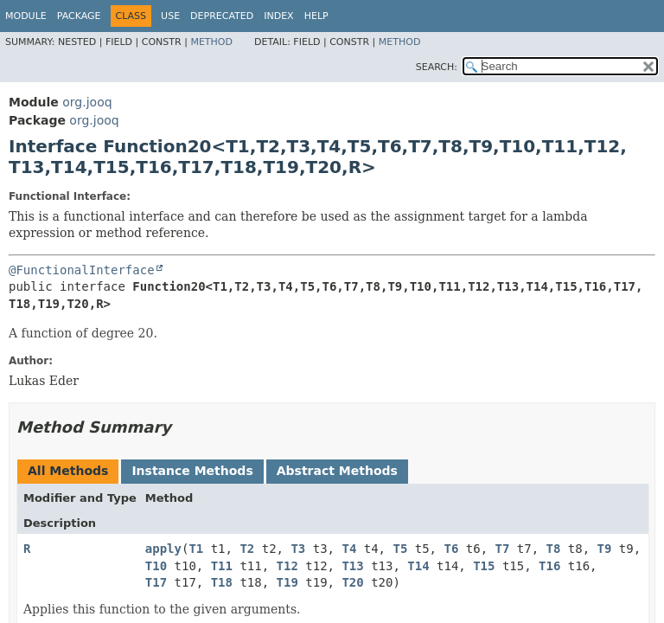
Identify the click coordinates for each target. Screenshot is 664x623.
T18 (222, 582)
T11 (222, 566)
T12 (287, 566)
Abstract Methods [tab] (337, 471)
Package (79, 16)
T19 (287, 582)
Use (170, 16)
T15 (484, 566)
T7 (502, 549)
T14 (418, 566)
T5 (400, 549)
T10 (156, 566)
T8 (553, 549)
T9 (604, 549)
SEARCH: (436, 67)
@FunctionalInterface (82, 270)
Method (211, 42)
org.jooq (87, 102)
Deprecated (221, 16)
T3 (297, 549)
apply (163, 549)
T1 (195, 549)
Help (316, 16)
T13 (352, 566)
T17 (156, 582)
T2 (246, 549)
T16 (549, 566)
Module (26, 16)
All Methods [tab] (68, 471)
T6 (451, 549)
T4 (349, 549)
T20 (352, 582)
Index (278, 16)
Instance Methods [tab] (191, 471)
